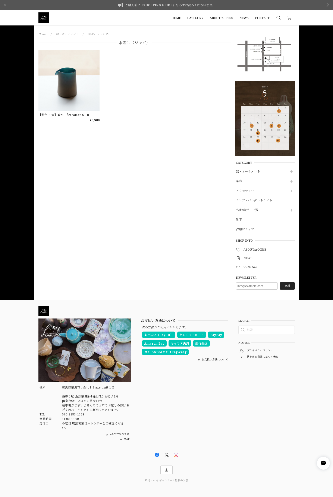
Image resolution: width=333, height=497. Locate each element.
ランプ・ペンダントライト (254, 200)
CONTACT (262, 18)
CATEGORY (195, 18)
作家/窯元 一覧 (247, 210)
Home (42, 34)
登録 (287, 286)
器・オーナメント (248, 171)
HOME (176, 18)
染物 (239, 181)
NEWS (244, 18)
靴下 (239, 220)
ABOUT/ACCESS (221, 18)
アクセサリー (245, 191)
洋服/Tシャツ (245, 229)
